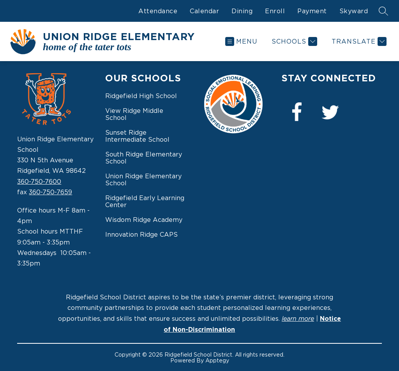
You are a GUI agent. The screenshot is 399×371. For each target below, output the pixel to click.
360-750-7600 (39, 181)
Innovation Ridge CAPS (141, 234)
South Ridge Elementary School (143, 158)
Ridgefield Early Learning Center (144, 201)
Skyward (353, 10)
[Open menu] (241, 41)
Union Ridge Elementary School (143, 179)
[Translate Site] (358, 41)
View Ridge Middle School (134, 114)
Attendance (157, 10)
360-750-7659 (50, 191)
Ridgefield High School (141, 95)
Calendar (204, 10)
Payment (312, 10)
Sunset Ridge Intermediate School (137, 136)
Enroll (275, 10)
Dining (241, 10)
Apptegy (217, 360)
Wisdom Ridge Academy (143, 219)
